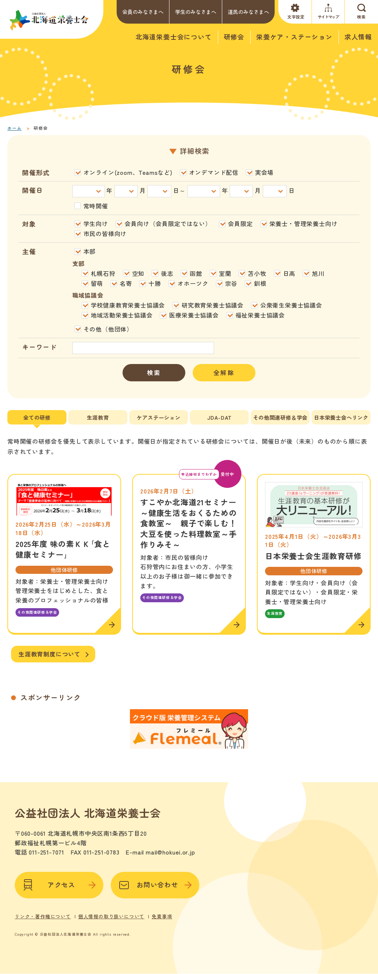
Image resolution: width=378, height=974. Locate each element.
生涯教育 (98, 417)
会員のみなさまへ (143, 11)
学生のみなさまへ (195, 11)
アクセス (59, 877)
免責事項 (162, 908)
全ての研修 (37, 417)
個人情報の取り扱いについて (111, 908)
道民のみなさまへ (248, 11)
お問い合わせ (155, 877)
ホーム (14, 128)
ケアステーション (158, 417)
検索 (154, 372)
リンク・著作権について (43, 908)
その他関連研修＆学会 (280, 417)
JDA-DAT (219, 417)
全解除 (224, 372)
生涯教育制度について (49, 653)
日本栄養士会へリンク (341, 417)
